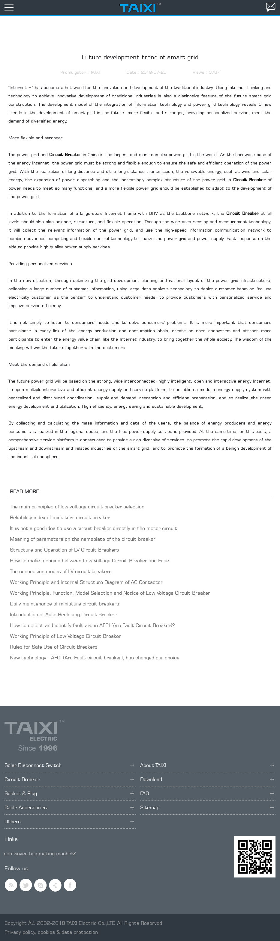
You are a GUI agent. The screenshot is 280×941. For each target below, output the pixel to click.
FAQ (207, 793)
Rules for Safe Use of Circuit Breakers (54, 647)
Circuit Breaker (69, 779)
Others (69, 821)
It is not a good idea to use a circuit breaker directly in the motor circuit (93, 528)
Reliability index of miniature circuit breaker (60, 517)
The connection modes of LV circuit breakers (61, 571)
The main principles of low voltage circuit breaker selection (77, 507)
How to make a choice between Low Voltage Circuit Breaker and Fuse (89, 561)
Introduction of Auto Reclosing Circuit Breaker (63, 614)
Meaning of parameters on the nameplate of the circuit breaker (82, 539)
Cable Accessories (69, 807)
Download (207, 779)
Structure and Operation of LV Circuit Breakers (64, 550)
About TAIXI (207, 765)
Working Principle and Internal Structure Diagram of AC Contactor (86, 582)
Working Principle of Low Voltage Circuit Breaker (65, 636)
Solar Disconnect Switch (69, 765)
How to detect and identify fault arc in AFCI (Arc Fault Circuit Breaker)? (92, 625)
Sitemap (207, 807)
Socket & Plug (69, 793)
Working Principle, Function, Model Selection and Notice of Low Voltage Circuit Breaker (110, 593)
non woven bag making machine (39, 854)
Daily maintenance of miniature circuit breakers (64, 604)
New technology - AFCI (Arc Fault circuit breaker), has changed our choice (94, 658)
